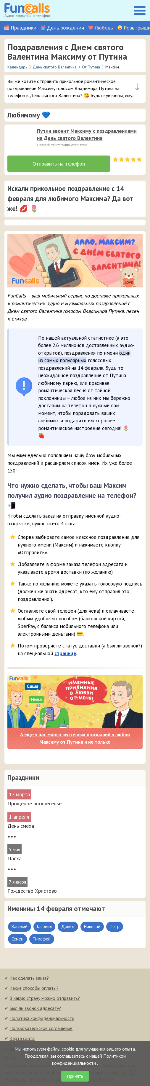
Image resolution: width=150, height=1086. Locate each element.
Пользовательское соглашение (40, 1028)
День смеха (20, 825)
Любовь (104, 28)
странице (65, 653)
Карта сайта (22, 1038)
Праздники (23, 28)
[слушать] (19, 139)
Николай (92, 926)
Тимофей (42, 939)
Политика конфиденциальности (41, 1018)
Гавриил (44, 926)
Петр (115, 926)
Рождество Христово (32, 890)
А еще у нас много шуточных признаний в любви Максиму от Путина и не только (75, 738)
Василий (20, 926)
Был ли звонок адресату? (35, 1008)
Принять (75, 1076)
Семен (17, 939)
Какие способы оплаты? (34, 988)
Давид (68, 926)
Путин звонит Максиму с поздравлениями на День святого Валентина (87, 134)
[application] (17, 137)
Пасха (14, 858)
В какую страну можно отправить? (44, 998)
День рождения (65, 28)
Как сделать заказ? (29, 978)
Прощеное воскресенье (34, 803)
